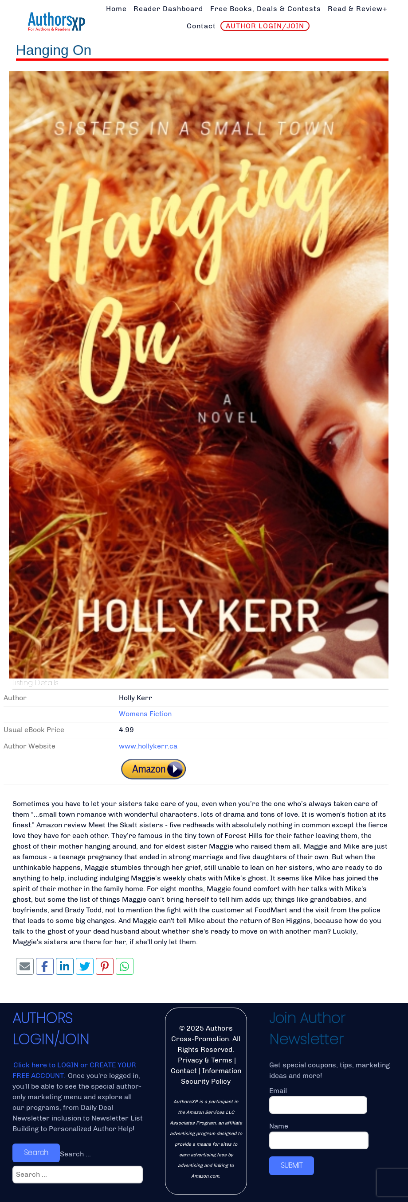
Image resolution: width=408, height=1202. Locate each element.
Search (36, 1153)
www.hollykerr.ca (148, 746)
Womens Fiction (145, 714)
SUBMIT (291, 1165)
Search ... (75, 1154)
